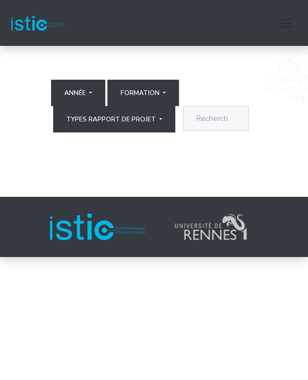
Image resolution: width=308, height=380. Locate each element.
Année (75, 93)
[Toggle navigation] (286, 23)
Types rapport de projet (111, 119)
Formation (141, 93)
